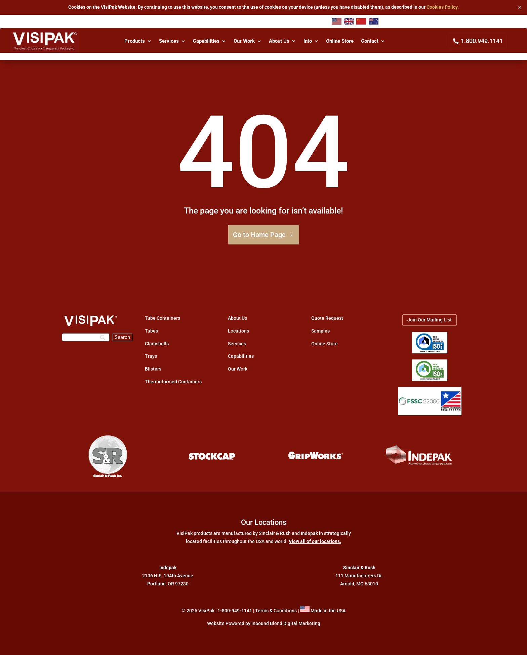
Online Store (340, 41)
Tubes (151, 331)
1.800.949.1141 (482, 40)
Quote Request (327, 318)
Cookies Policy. (443, 7)
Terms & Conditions (276, 610)
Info (307, 41)
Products (134, 41)
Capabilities (206, 41)
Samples (320, 331)
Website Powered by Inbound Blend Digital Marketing (263, 623)
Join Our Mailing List (429, 319)
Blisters (153, 369)
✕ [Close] (520, 7)
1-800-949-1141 (234, 610)
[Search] (86, 337)
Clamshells (157, 343)
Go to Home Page (259, 235)
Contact (369, 41)
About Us (279, 41)
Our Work (244, 41)
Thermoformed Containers (173, 381)
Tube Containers (162, 318)
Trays (151, 356)
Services (169, 41)
